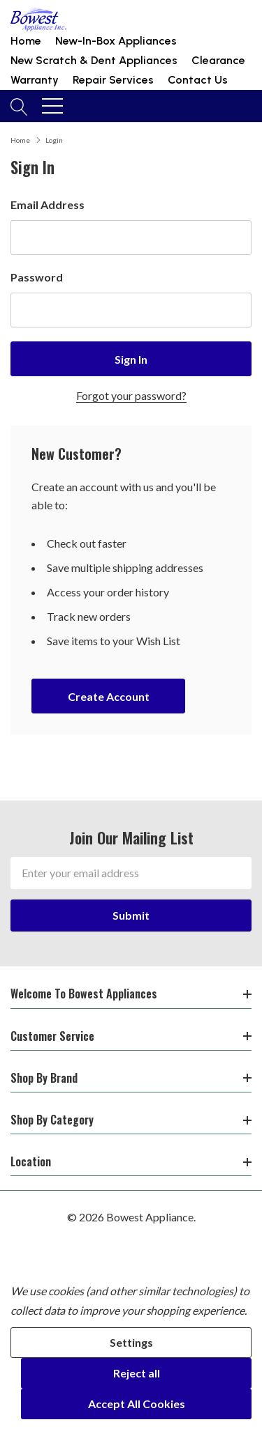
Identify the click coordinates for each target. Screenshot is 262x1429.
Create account (109, 696)
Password (36, 277)
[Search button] (19, 106)
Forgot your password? (131, 395)
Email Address (47, 204)
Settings (131, 1342)
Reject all (136, 1373)
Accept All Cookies (136, 1403)
